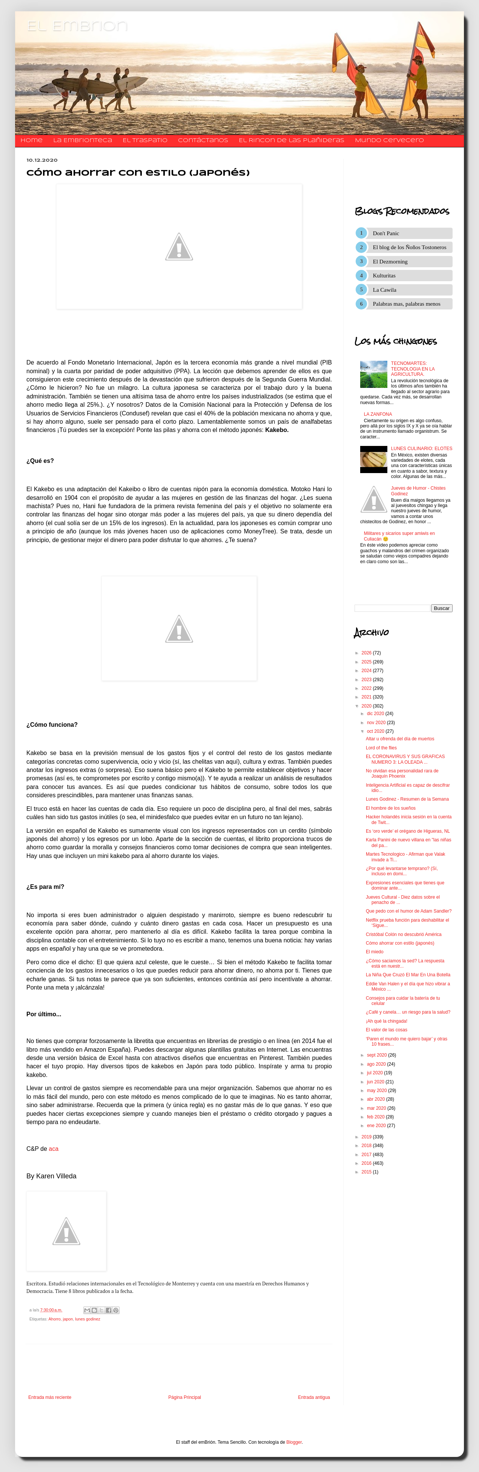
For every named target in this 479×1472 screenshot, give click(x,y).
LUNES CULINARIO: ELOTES (422, 448)
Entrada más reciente (49, 1397)
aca (52, 1149)
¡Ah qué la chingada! (386, 1021)
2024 (367, 670)
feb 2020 (376, 1117)
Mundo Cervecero (389, 140)
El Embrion (77, 26)
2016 (367, 1163)
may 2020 (377, 1090)
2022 (367, 688)
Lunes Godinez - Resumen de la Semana (407, 799)
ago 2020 (377, 1064)
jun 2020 (376, 1081)
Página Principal (184, 1397)
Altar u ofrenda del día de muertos (400, 738)
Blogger (294, 1442)
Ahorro (54, 1319)
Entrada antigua (314, 1397)
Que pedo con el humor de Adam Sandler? (408, 911)
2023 (367, 679)
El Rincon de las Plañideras (291, 140)
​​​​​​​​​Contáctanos (203, 140)
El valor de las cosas (386, 1029)
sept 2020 (377, 1055)
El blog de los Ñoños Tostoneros (410, 247)
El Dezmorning (390, 262)
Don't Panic (386, 233)
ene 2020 (377, 1125)
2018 (367, 1145)
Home (31, 140)
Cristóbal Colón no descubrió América (404, 934)
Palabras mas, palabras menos (407, 304)
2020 (367, 706)
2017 (367, 1154)
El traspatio (145, 140)
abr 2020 (376, 1099)
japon (68, 1319)
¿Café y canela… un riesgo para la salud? (408, 1012)
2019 (367, 1137)
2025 (367, 662)
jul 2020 (375, 1072)
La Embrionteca (82, 140)
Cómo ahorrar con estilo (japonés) (400, 943)
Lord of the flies (381, 748)
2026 (367, 653)
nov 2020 (377, 722)
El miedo (375, 951)
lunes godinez (87, 1319)
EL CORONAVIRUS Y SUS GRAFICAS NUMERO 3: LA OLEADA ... (405, 759)
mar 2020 (377, 1108)
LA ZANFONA (378, 414)
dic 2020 (376, 713)
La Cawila (384, 290)
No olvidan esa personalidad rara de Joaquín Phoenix (402, 773)
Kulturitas (384, 276)
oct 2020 (376, 731)
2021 (367, 697)
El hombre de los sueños (391, 808)
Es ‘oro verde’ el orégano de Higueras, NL (408, 831)
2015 (367, 1172)
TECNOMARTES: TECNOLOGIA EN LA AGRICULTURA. (412, 369)
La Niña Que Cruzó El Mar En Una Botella (408, 974)
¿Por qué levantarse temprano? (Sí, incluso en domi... (402, 871)
